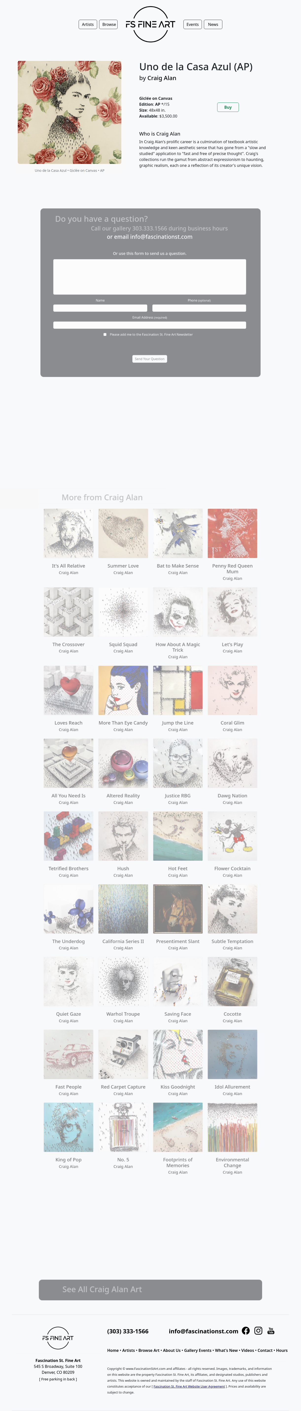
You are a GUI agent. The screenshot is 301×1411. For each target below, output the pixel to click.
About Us (171, 1350)
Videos (247, 1350)
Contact (265, 1350)
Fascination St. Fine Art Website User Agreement (189, 1386)
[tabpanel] (208, 153)
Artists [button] (88, 24)
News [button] (213, 24)
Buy (228, 107)
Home (113, 1350)
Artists (128, 1350)
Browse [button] (109, 24)
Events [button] (193, 24)
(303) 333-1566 (127, 1331)
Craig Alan (161, 78)
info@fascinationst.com (203, 1331)
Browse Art (148, 1350)
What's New (226, 1350)
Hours (282, 1350)
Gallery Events (198, 1350)
